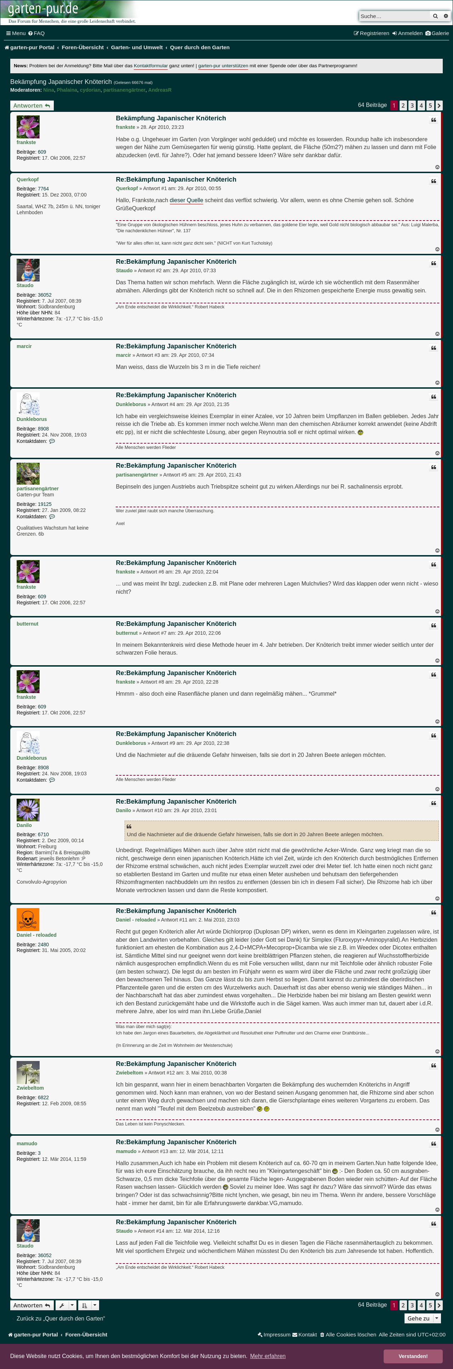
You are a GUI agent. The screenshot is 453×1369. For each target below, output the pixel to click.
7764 (43, 189)
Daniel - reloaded (37, 935)
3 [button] (412, 105)
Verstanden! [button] (413, 1356)
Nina (48, 90)
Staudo (25, 285)
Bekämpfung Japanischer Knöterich (61, 81)
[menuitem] (36, 33)
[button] (439, 105)
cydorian (90, 90)
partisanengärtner (124, 90)
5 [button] (430, 105)
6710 (43, 834)
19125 (45, 504)
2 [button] (403, 105)
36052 (45, 295)
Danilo (24, 825)
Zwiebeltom (30, 1088)
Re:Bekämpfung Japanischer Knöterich (176, 179)
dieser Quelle (186, 200)
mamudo (27, 1143)
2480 (43, 944)
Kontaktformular (151, 65)
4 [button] (421, 105)
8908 (43, 429)
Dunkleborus (32, 419)
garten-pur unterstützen (223, 65)
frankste (26, 142)
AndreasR (160, 90)
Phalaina (67, 90)
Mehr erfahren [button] (268, 1356)
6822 (43, 1097)
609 (42, 152)
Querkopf (28, 179)
